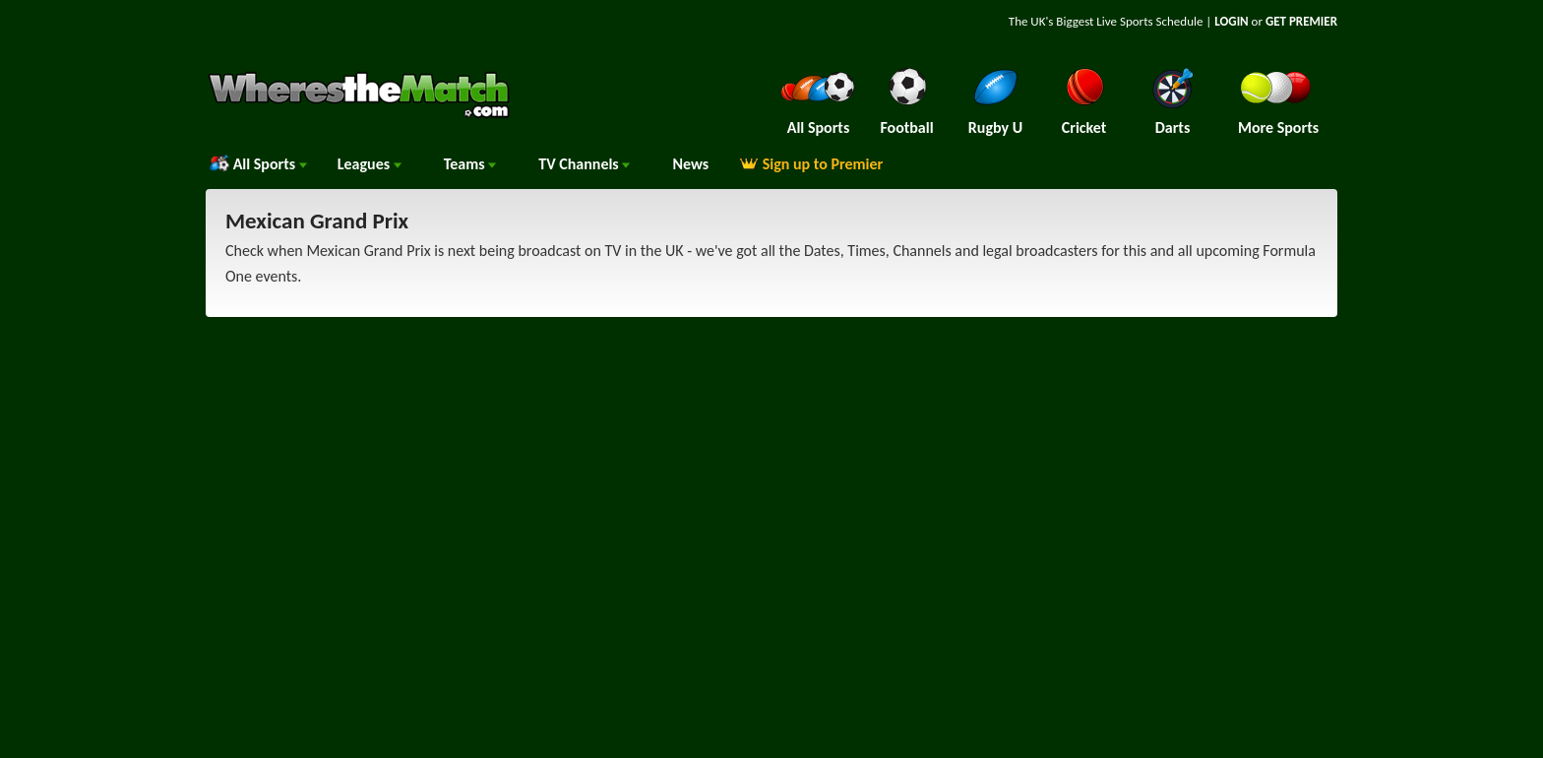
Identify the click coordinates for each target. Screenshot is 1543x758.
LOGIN (1231, 21)
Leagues (369, 164)
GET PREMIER (1301, 21)
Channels (584, 164)
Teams (470, 164)
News (690, 164)
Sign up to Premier (811, 164)
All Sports (258, 164)
